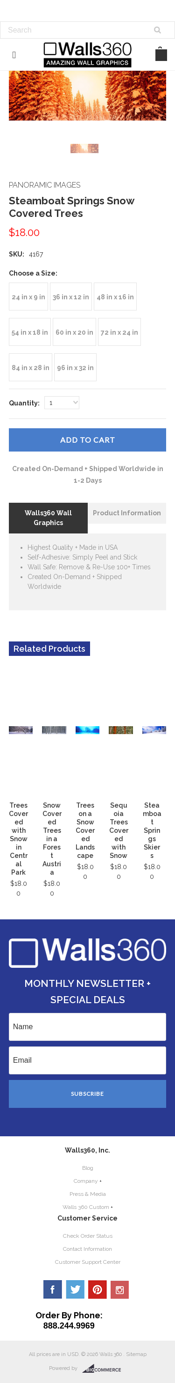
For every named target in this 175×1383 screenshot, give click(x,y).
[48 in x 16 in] (115, 296)
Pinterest (97, 1289)
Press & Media (88, 1194)
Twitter (75, 1289)
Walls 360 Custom (86, 1207)
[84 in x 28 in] (30, 367)
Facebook (52, 1289)
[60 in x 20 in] (74, 332)
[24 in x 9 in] (28, 296)
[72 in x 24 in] (119, 332)
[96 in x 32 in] (75, 367)
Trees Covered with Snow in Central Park (18, 839)
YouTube (120, 1289)
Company (86, 1181)
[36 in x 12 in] (71, 296)
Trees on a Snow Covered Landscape (85, 830)
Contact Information (87, 1249)
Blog (87, 1168)
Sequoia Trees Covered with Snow (118, 830)
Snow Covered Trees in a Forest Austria (52, 839)
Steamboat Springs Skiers (152, 830)
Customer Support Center (87, 1262)
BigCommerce (104, 1368)
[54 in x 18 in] (30, 332)
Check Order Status (87, 1236)
